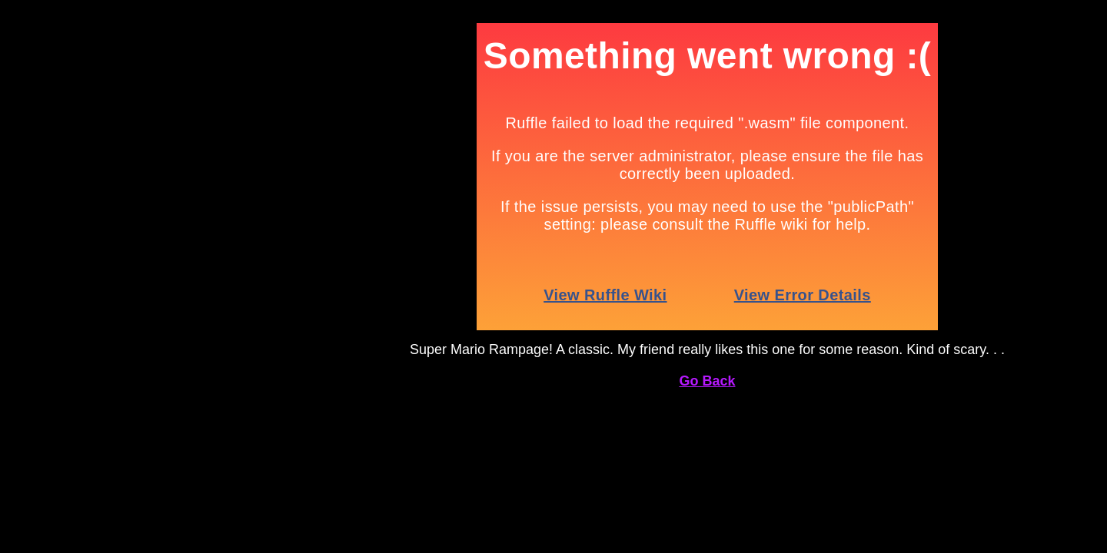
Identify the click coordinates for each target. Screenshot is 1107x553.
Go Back (707, 381)
